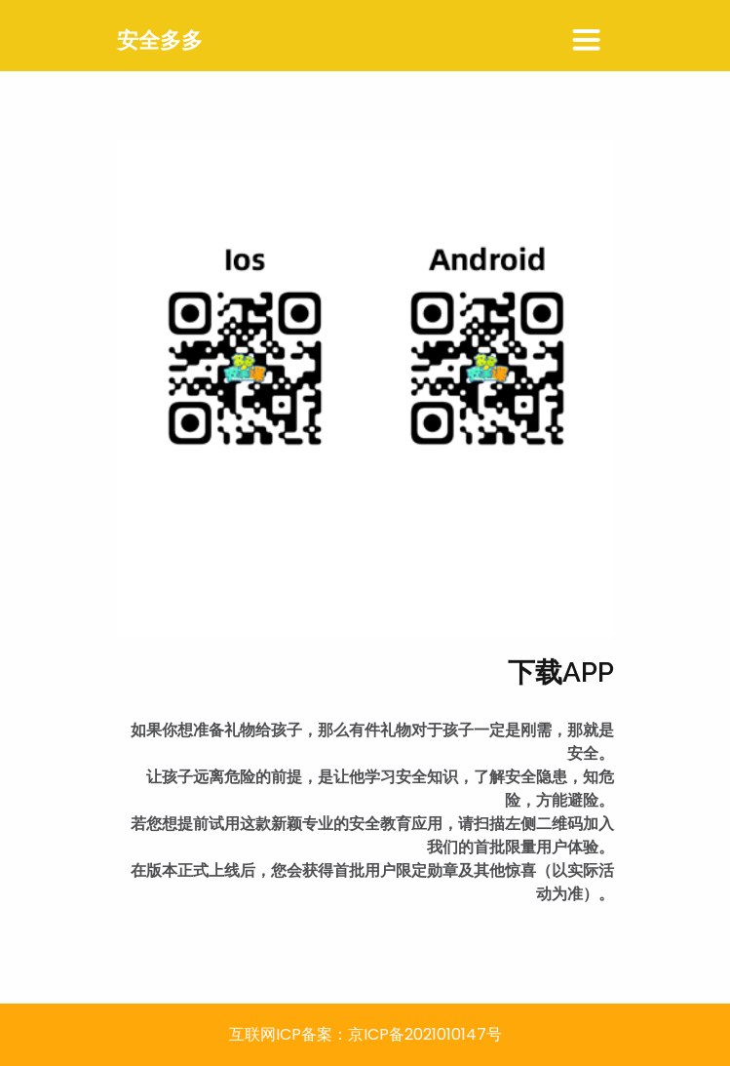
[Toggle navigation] (586, 40)
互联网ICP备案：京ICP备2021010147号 (365, 1034)
